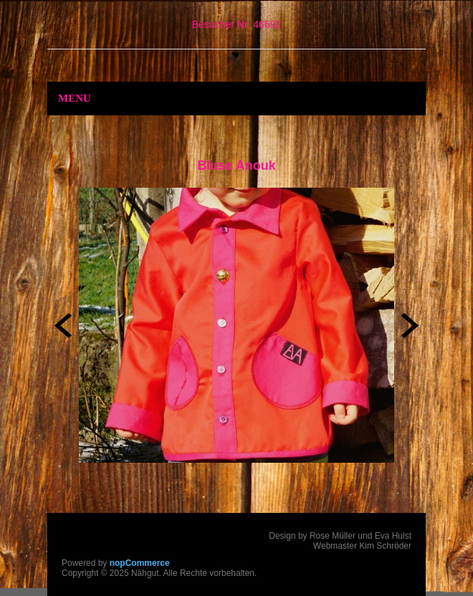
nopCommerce (140, 563)
